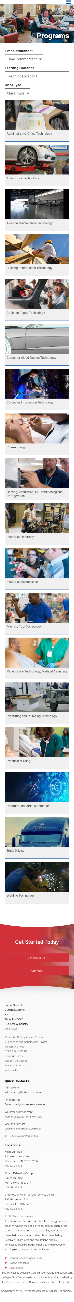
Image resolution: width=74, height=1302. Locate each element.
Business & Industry (16, 1023)
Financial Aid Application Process (25, 1037)
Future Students (14, 1005)
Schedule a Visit (37, 957)
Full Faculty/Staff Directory (23, 1136)
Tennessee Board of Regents (33, 1277)
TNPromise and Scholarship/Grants (26, 1041)
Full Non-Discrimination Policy (25, 1257)
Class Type (13, 85)
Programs (11, 1014)
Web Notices (16, 1267)
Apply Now (37, 970)
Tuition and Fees (14, 1046)
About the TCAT (14, 1019)
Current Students (15, 1009)
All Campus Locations (21, 1216)
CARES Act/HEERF (16, 1051)
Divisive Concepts (19, 1262)
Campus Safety (14, 1056)
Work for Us (11, 1070)
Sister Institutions (15, 1065)
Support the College (16, 1060)
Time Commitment (19, 51)
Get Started (11, 1028)
